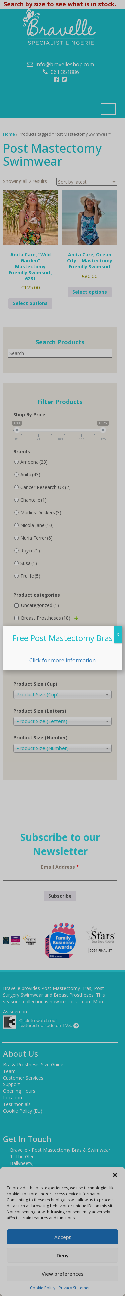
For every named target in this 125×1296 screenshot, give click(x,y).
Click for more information (62, 660)
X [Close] (118, 634)
